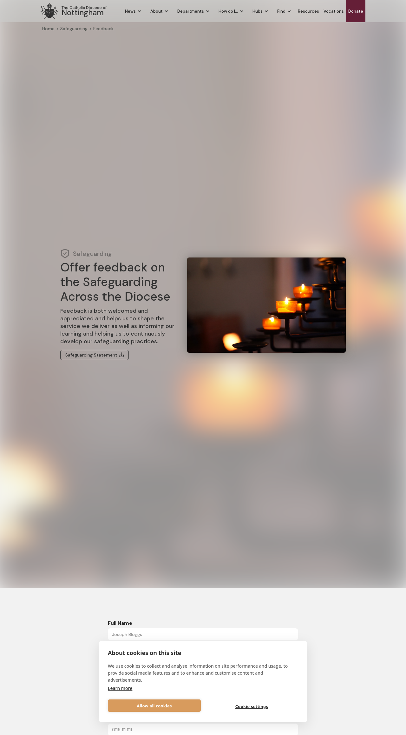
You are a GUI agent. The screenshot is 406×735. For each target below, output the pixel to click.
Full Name (120, 623)
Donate (355, 11)
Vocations (334, 11)
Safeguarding (74, 28)
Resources (308, 11)
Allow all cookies (154, 706)
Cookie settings (251, 706)
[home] (74, 11)
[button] (133, 11)
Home (48, 28)
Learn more (120, 688)
